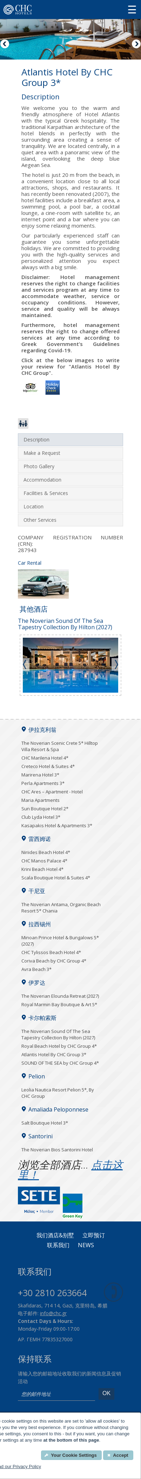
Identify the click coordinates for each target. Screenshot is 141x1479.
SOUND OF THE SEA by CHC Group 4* (60, 1063)
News (86, 1245)
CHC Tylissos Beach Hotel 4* (51, 952)
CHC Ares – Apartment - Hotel (52, 791)
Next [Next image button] (135, 44)
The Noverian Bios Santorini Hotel (57, 1149)
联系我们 (58, 1245)
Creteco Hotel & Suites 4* (48, 766)
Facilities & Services (46, 493)
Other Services (40, 519)
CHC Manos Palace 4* (44, 861)
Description (36, 439)
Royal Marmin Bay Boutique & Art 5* (59, 1004)
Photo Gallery (39, 466)
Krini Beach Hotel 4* (42, 869)
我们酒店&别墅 (55, 1235)
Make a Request (42, 453)
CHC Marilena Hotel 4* (44, 758)
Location (33, 506)
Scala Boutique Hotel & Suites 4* (55, 877)
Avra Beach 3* (36, 969)
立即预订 (93, 1235)
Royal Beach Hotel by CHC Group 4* (59, 1046)
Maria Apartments (40, 800)
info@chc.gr (53, 1313)
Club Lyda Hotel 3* (40, 817)
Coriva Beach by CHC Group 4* (53, 961)
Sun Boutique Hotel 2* (44, 808)
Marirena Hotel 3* (40, 775)
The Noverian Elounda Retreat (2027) (60, 996)
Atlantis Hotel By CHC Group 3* (53, 1054)
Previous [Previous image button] (5, 44)
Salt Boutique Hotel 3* (44, 1123)
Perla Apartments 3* (43, 783)
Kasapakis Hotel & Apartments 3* (56, 825)
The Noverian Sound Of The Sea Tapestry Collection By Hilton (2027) (58, 1034)
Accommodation (42, 479)
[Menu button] (132, 9)
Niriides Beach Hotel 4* (45, 852)
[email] (56, 1394)
